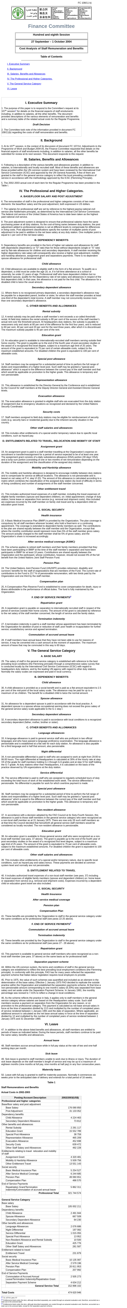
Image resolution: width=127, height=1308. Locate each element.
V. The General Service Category (24, 83)
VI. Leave (12, 88)
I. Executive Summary (18, 64)
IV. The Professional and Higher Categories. (29, 79)
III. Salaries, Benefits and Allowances (26, 74)
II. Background (14, 69)
